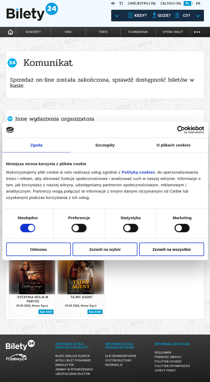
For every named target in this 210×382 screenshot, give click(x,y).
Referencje (114, 365)
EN (198, 3)
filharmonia (138, 32)
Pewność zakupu (168, 357)
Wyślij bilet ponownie (73, 360)
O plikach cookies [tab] (174, 145)
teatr (103, 32)
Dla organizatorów (120, 356)
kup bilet (46, 312)
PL (187, 3)
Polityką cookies (138, 172)
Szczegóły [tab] (105, 145)
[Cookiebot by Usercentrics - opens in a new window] (181, 130)
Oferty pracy (165, 370)
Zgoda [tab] (36, 145)
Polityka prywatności (172, 366)
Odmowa (38, 249)
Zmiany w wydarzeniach (74, 369)
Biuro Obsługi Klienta (72, 356)
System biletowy (118, 360)
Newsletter (64, 365)
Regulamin (163, 352)
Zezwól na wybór (105, 249)
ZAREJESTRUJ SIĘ (142, 3)
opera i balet (173, 32)
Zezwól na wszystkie (171, 249)
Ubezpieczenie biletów (72, 374)
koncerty (33, 32)
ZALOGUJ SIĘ (170, 3)
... (197, 31)
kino (68, 32)
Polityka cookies (168, 361)
